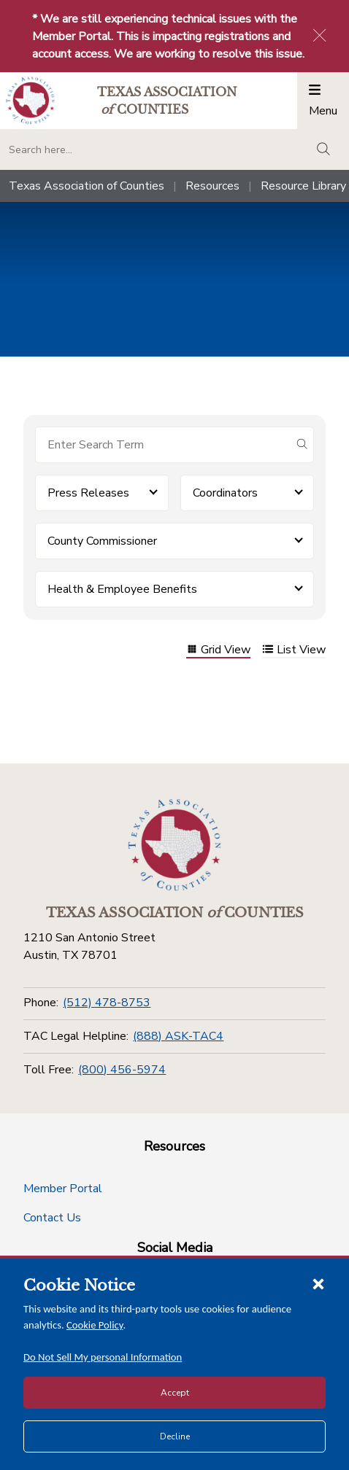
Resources (212, 186)
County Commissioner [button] (102, 541)
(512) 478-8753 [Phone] (106, 1003)
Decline (175, 1436)
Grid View (218, 650)
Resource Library (303, 186)
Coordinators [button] (225, 493)
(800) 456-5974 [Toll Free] (122, 1070)
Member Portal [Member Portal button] (62, 1189)
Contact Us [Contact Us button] (52, 1218)
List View (294, 650)
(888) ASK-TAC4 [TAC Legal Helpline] (178, 1036)
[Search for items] (163, 445)
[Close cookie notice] (318, 1283)
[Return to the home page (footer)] (174, 845)
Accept (175, 1393)
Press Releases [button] (88, 493)
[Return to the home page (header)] (30, 100)
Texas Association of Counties (86, 186)
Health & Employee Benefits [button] (122, 589)
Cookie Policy (94, 1324)
